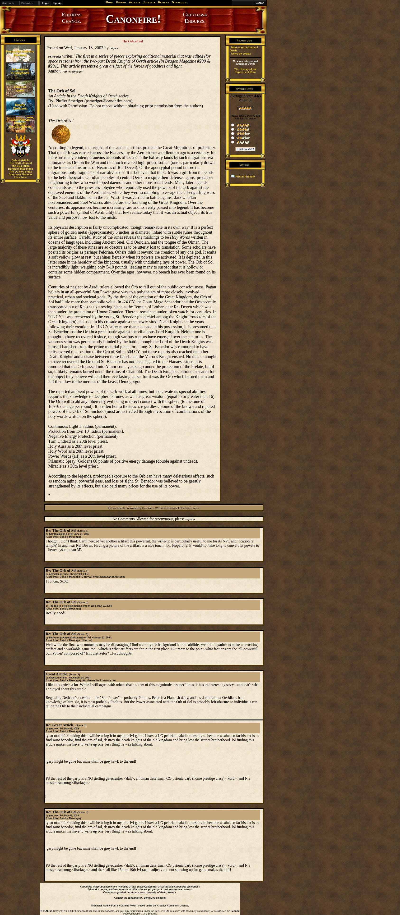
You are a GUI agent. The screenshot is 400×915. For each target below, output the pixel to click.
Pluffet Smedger (73, 71)
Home (109, 2)
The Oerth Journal (20, 163)
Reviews (163, 2)
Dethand (54, 637)
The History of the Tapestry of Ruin (245, 70)
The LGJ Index (21, 165)
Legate (114, 48)
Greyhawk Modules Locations (20, 176)
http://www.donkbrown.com (99, 680)
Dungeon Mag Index (20, 168)
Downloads (179, 2)
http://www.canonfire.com (109, 576)
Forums (121, 2)
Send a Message (70, 536)
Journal (87, 576)
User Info (52, 536)
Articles (134, 2)
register (190, 519)
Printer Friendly (245, 176)
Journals (149, 2)
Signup (57, 3)
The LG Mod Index (20, 171)
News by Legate (241, 53)
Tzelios (53, 605)
